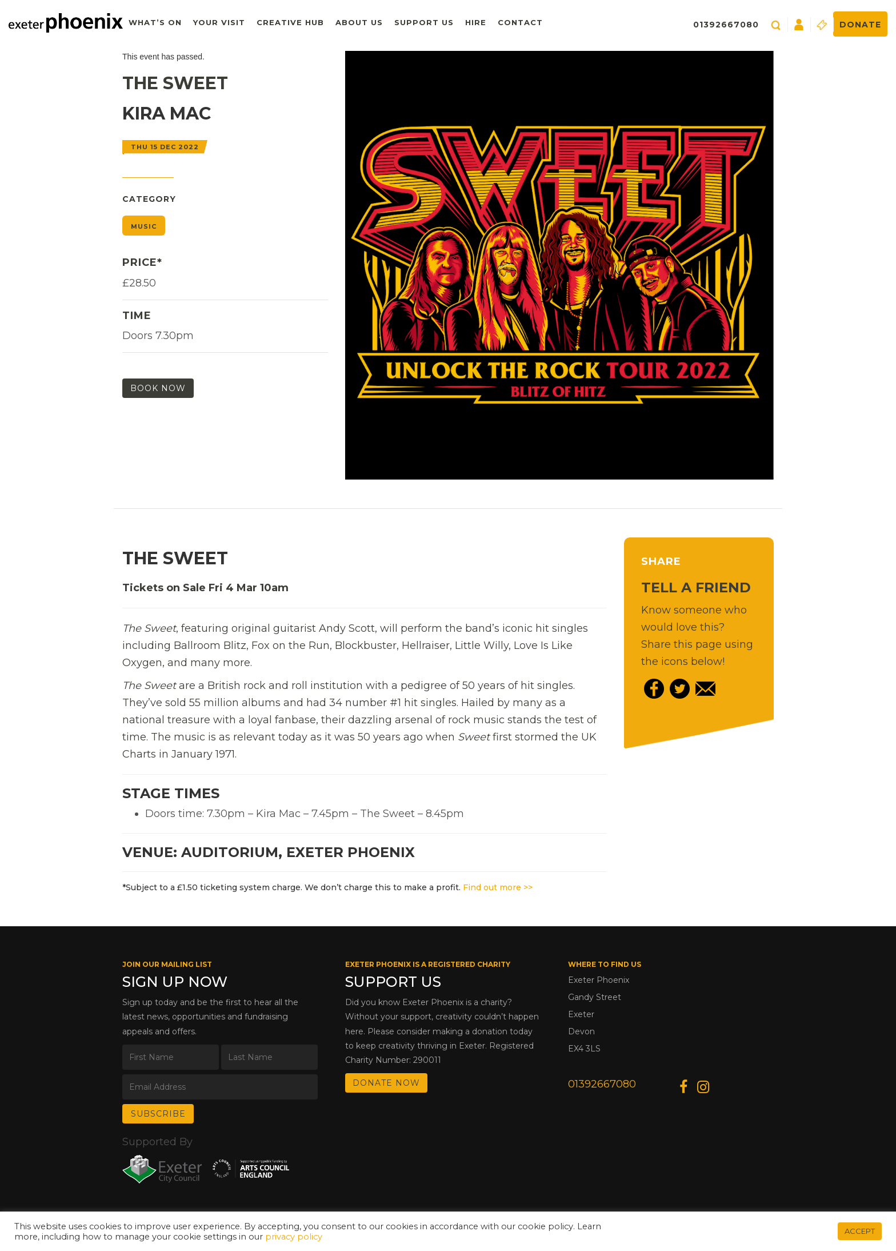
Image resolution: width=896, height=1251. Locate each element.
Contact (520, 22)
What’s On (155, 22)
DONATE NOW (386, 1083)
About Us (359, 22)
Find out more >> (498, 887)
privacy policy (293, 1237)
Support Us (424, 22)
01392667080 (726, 24)
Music (144, 226)
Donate (860, 24)
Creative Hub (290, 22)
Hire (475, 22)
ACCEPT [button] (860, 1231)
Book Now (158, 388)
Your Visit (219, 22)
